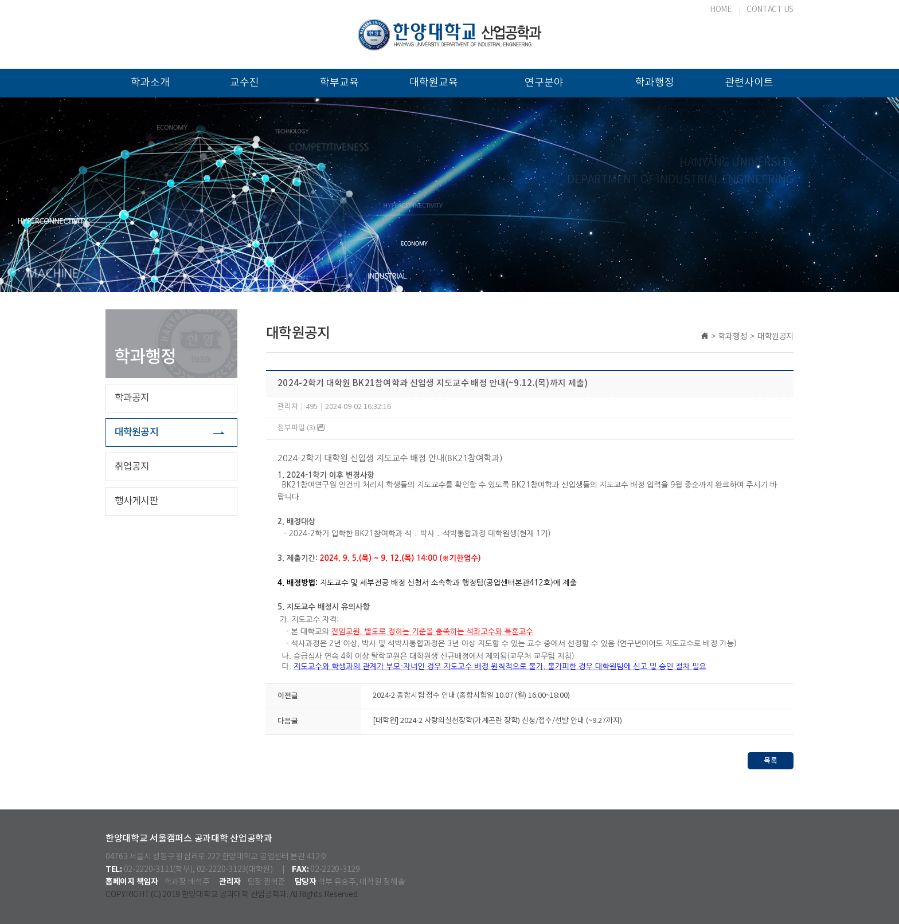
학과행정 (654, 83)
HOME (721, 9)
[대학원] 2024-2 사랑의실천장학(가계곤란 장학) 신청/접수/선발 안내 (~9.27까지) (497, 721)
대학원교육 (433, 83)
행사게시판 (136, 501)
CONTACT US (770, 9)
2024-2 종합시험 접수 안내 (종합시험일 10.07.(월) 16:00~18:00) (471, 695)
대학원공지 (136, 432)
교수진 (244, 83)
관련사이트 (749, 83)
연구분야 (544, 83)
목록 (770, 760)
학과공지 (132, 398)
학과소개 (150, 83)
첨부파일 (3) (301, 428)
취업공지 (132, 467)
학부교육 (339, 83)
